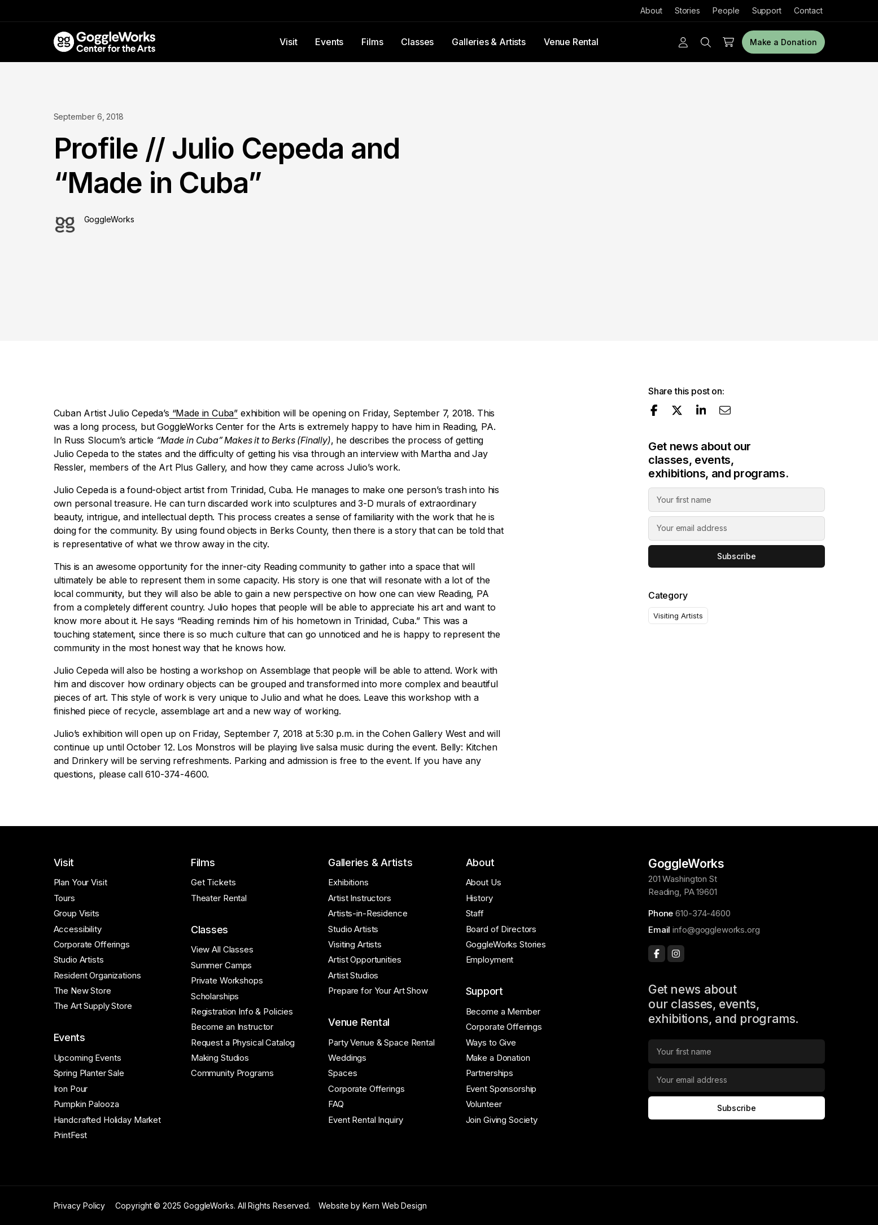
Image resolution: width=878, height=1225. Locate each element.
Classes (417, 41)
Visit (288, 41)
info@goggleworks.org (715, 929)
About (651, 10)
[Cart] (728, 42)
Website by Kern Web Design (372, 1205)
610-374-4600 (702, 913)
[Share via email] (725, 410)
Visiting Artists (677, 615)
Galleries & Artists (489, 41)
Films (372, 41)
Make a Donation (783, 42)
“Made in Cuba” (203, 413)
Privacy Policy (80, 1205)
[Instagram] (675, 953)
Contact (808, 10)
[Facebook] (656, 953)
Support (766, 10)
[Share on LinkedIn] (701, 410)
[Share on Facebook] (654, 410)
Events (329, 41)
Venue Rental (571, 41)
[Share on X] (677, 410)
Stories (687, 10)
